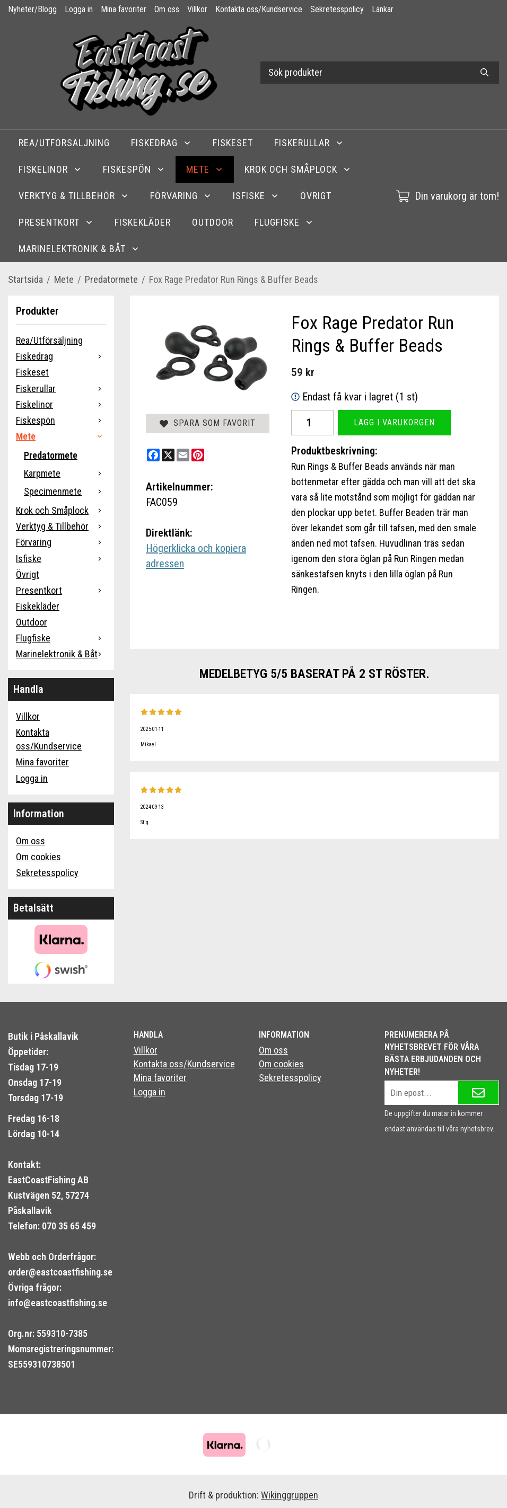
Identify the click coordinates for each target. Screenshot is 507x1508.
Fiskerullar (309, 142)
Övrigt (315, 195)
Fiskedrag (161, 142)
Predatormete (50, 455)
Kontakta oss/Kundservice (258, 9)
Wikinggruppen (289, 1495)
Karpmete (65, 473)
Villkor (197, 9)
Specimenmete (65, 491)
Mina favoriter (123, 9)
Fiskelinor (50, 169)
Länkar (383, 9)
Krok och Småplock (297, 169)
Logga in (79, 9)
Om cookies (38, 856)
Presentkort (56, 222)
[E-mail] (183, 455)
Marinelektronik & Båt (79, 248)
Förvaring (181, 195)
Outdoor (212, 222)
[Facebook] (153, 455)
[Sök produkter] (365, 72)
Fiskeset (233, 142)
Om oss (166, 9)
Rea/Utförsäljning (64, 142)
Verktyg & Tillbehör (74, 195)
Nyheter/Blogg (32, 9)
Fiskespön (134, 169)
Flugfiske (284, 222)
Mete (204, 169)
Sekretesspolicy (337, 9)
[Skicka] (478, 1093)
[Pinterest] (197, 455)
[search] (484, 72)
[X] (168, 455)
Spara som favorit (208, 423)
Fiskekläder (143, 222)
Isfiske (256, 195)
